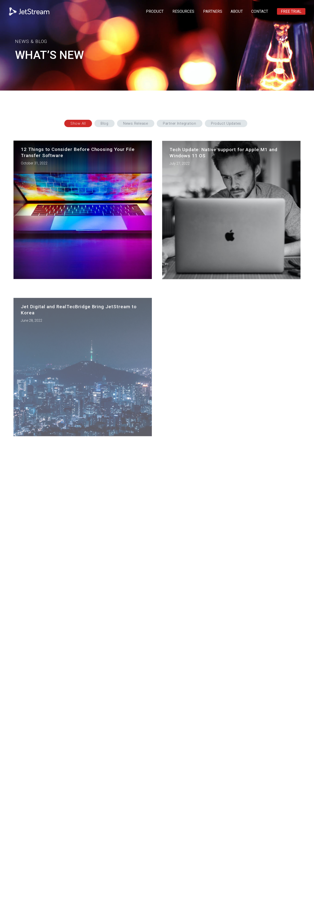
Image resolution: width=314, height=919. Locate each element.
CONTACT (259, 11)
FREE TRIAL (291, 11)
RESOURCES (183, 11)
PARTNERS (212, 11)
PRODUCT (155, 11)
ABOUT (237, 11)
